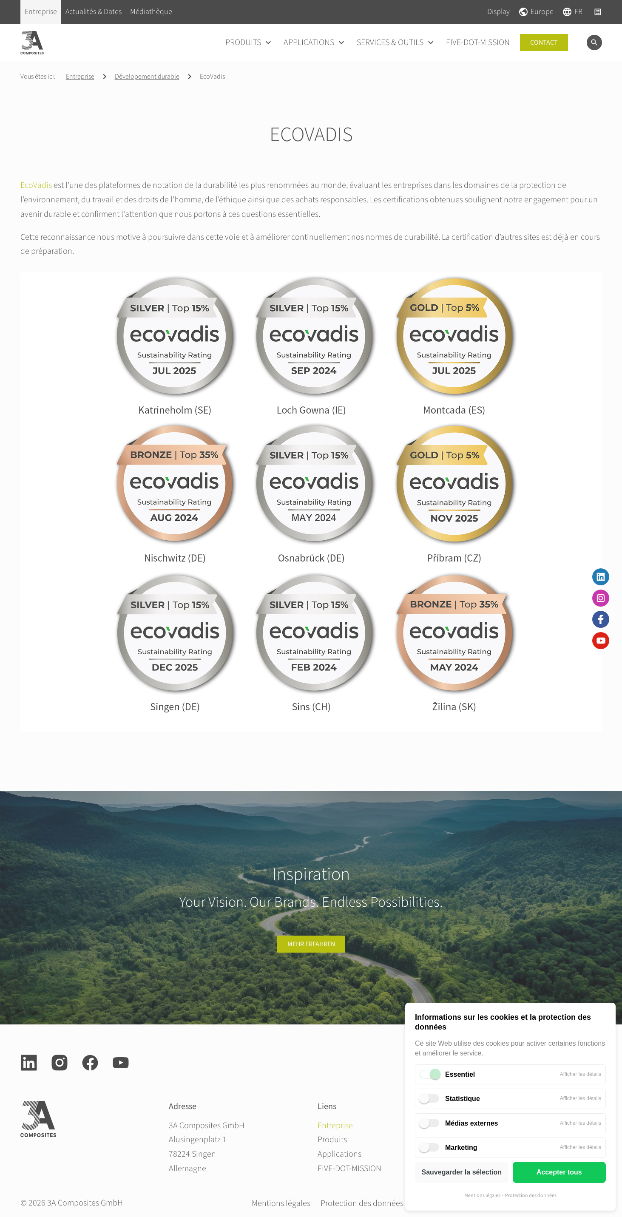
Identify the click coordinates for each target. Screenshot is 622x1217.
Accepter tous (559, 1172)
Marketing (461, 1147)
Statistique (462, 1098)
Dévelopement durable (147, 76)
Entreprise (80, 76)
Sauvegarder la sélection (461, 1172)
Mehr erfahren (311, 944)
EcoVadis (36, 185)
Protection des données (531, 1195)
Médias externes (471, 1123)
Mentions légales (482, 1195)
